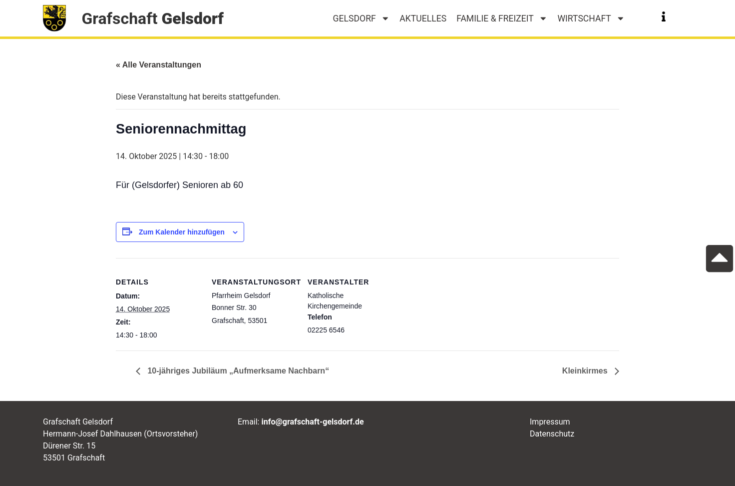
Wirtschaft (591, 19)
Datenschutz (552, 433)
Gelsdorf (361, 19)
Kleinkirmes (586, 370)
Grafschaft (152, 18)
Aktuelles (422, 19)
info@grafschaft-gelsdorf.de (312, 421)
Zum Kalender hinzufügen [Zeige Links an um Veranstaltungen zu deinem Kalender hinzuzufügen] (182, 232)
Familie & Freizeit (501, 19)
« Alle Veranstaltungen (158, 64)
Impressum (550, 421)
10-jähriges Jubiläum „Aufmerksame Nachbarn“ (237, 370)
